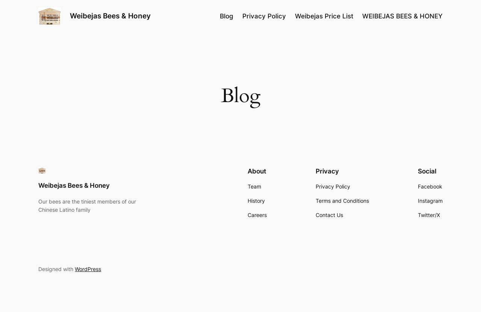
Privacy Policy (264, 16)
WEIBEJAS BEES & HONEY (402, 16)
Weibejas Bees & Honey (110, 15)
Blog (226, 16)
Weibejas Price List (324, 16)
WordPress (88, 269)
